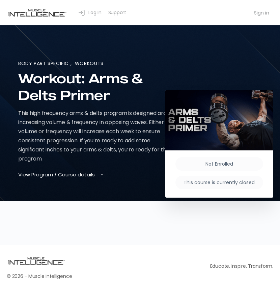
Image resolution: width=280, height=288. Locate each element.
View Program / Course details (61, 174)
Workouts (89, 63)
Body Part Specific (44, 63)
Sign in (261, 12)
